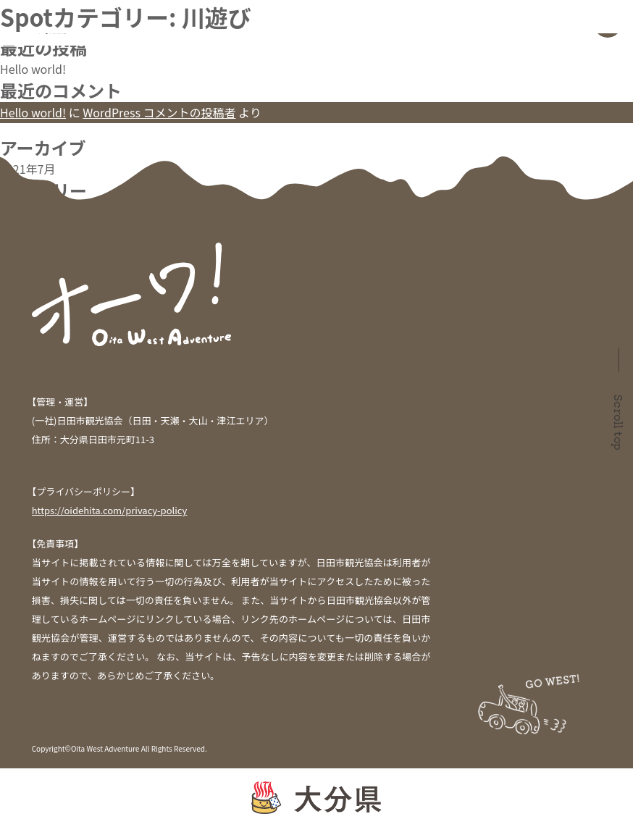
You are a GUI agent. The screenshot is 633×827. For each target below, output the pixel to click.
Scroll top (619, 422)
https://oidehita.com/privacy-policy (110, 510)
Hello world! (33, 68)
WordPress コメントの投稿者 (159, 112)
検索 (11, 8)
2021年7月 (27, 168)
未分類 (17, 211)
